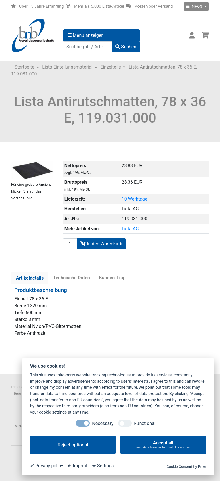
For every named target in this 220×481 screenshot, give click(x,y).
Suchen (125, 46)
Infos (195, 6)
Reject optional (73, 445)
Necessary (102, 423)
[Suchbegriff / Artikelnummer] (87, 46)
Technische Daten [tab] (71, 277)
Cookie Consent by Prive (186, 466)
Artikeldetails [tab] (30, 278)
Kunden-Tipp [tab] (112, 277)
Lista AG (130, 228)
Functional (144, 423)
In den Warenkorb (101, 243)
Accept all (163, 445)
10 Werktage (134, 199)
